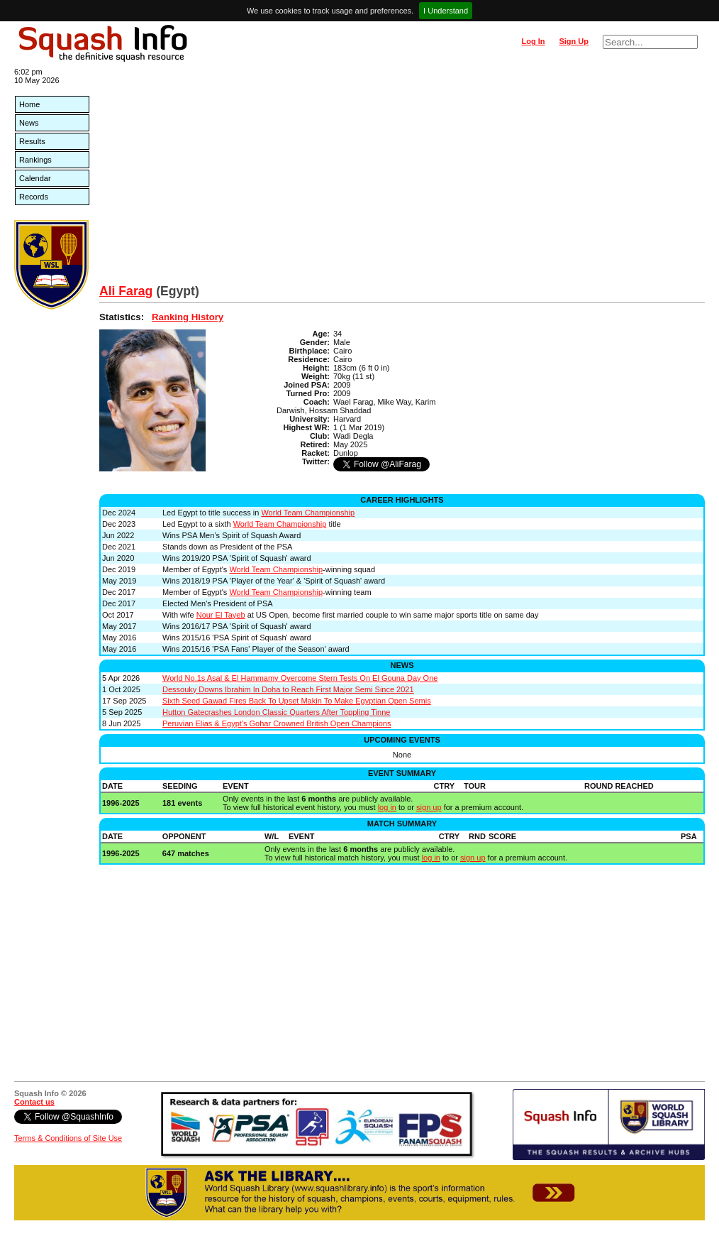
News (29, 123)
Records (33, 196)
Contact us (34, 1102)
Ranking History (187, 317)
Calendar (35, 178)
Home (29, 104)
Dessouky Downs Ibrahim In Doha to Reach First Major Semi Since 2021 (288, 689)
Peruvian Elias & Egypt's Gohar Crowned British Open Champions (276, 723)
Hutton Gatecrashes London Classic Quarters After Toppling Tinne (276, 712)
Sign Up (574, 41)
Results (32, 141)
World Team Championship (308, 512)
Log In (533, 41)
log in (387, 807)
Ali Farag (125, 291)
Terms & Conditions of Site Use (68, 1138)
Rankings (35, 159)
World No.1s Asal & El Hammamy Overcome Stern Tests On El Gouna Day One (299, 678)
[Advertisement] (402, 177)
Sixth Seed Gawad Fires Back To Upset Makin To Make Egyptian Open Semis (296, 700)
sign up (428, 807)
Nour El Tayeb (220, 615)
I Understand (445, 10)
